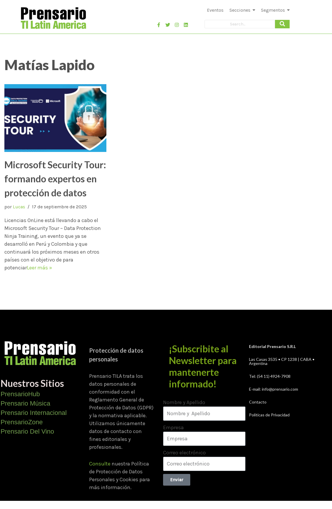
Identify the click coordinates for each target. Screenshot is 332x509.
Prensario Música (25, 403)
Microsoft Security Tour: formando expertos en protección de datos (55, 178)
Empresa (173, 427)
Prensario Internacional (34, 412)
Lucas (19, 207)
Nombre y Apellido (184, 402)
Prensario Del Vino (27, 431)
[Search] (240, 24)
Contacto (258, 401)
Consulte (99, 463)
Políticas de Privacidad (269, 414)
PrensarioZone (22, 422)
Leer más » (39, 267)
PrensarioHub (20, 394)
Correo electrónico (184, 452)
